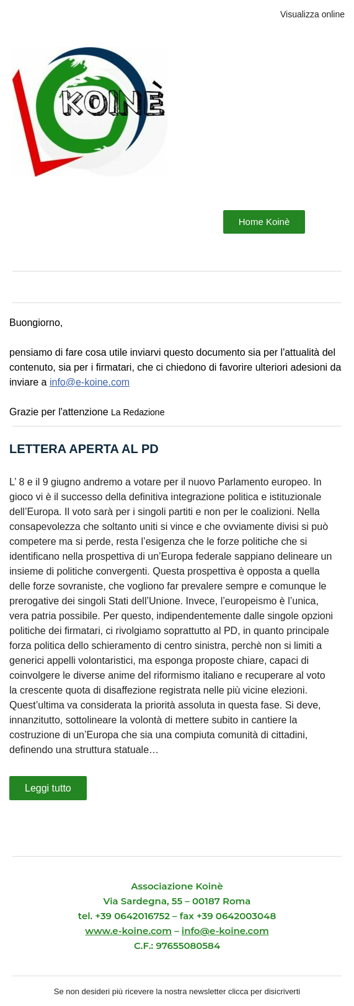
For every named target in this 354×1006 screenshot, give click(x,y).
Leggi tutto (48, 788)
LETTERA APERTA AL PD (84, 449)
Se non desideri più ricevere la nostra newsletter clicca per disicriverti (177, 991)
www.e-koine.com (128, 931)
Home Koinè (264, 221)
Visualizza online (312, 14)
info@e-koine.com (90, 382)
